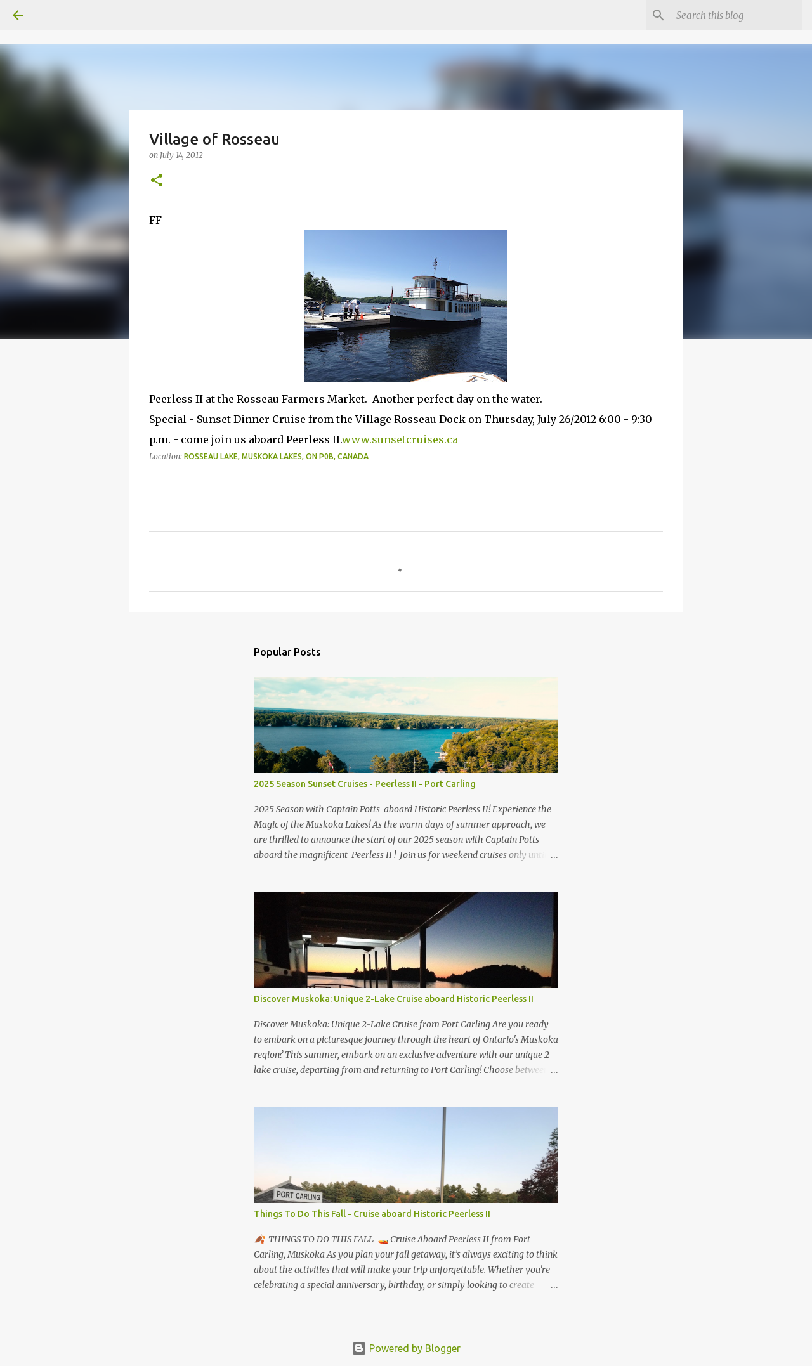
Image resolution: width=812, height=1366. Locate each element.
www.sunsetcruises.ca (400, 439)
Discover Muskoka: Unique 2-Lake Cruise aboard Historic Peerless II (394, 999)
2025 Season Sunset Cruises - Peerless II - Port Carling (365, 784)
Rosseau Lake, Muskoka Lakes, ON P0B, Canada (276, 456)
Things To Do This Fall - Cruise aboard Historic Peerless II (372, 1214)
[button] (156, 181)
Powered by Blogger (406, 1348)
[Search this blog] (735, 15)
